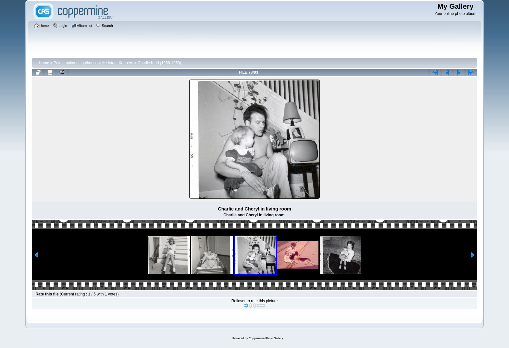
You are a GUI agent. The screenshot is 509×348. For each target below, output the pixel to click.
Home (44, 63)
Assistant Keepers (117, 63)
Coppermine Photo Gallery (266, 338)
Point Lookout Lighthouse (75, 63)
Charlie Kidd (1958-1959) (159, 63)
